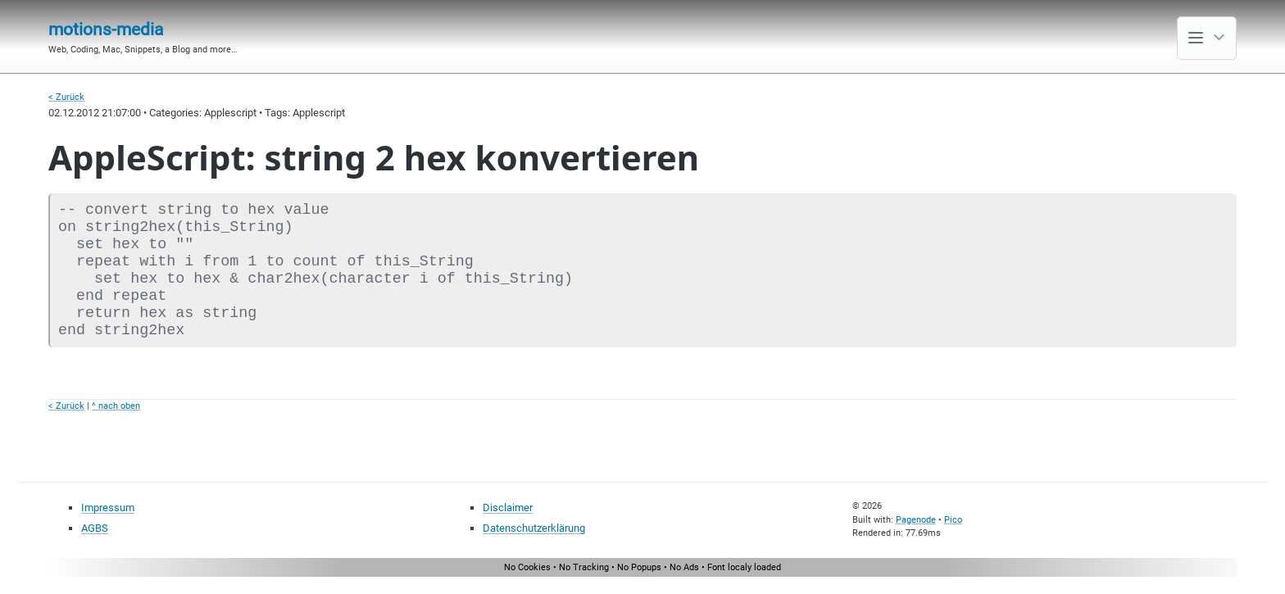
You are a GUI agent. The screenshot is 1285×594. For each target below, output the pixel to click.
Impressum (107, 507)
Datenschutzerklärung (534, 528)
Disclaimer (508, 507)
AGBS (94, 528)
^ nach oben (116, 406)
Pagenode (916, 520)
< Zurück (66, 97)
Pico (953, 520)
